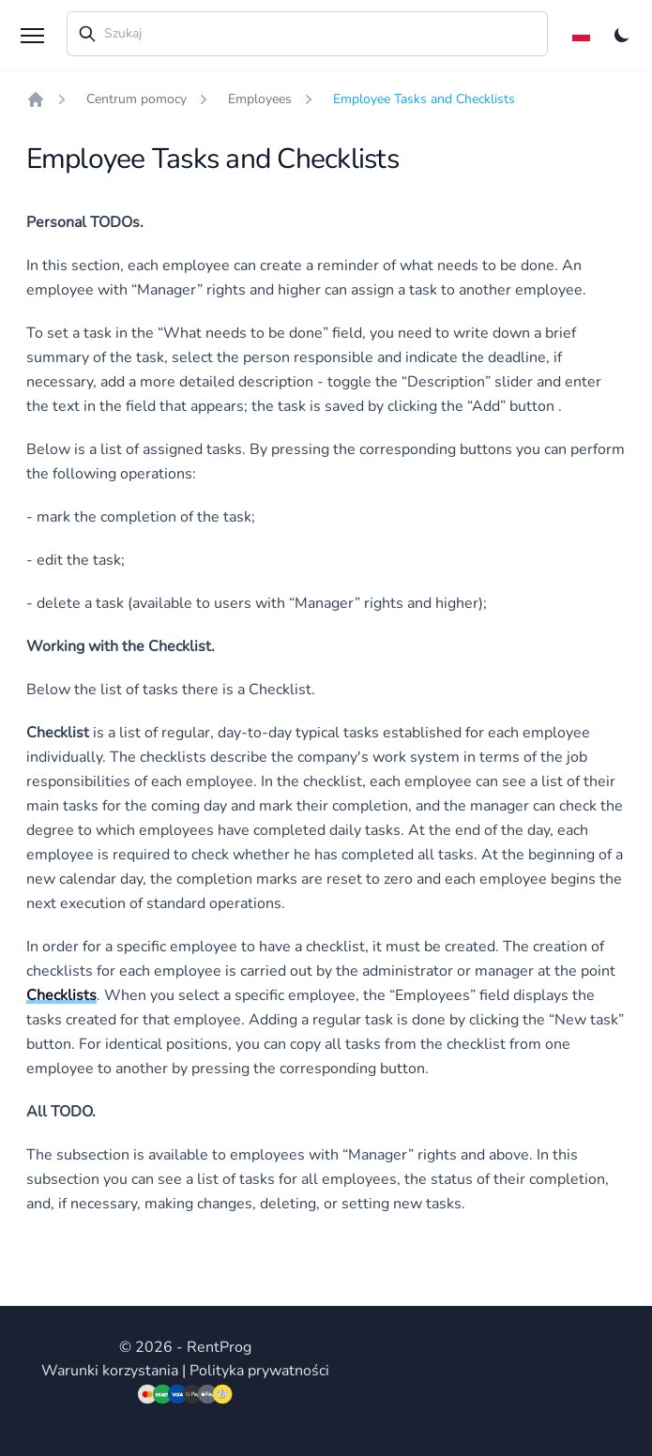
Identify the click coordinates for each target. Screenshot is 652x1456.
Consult (222, 1416)
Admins (147, 1416)
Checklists (61, 995)
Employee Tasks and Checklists (424, 99)
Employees (260, 99)
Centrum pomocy (136, 99)
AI (184, 1416)
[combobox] (307, 33)
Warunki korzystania (109, 1370)
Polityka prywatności (259, 1370)
